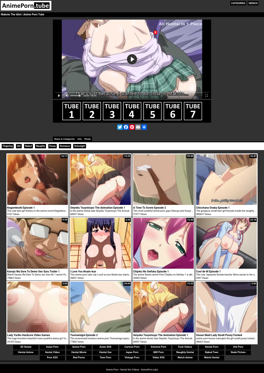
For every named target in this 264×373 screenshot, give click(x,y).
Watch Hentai (211, 357)
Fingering (8, 146)
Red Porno (79, 357)
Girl (19, 146)
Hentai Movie (78, 352)
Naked (28, 146)
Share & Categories (64, 139)
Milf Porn (158, 352)
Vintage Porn (132, 357)
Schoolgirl (79, 146)
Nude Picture (238, 352)
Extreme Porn (158, 346)
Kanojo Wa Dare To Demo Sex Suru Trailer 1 (33, 271)
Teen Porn (105, 357)
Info (80, 139)
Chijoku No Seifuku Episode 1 (151, 271)
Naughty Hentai (185, 352)
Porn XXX (52, 357)
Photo (87, 139)
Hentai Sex (105, 352)
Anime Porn (79, 346)
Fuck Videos (185, 346)
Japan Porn (132, 352)
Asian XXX (105, 346)
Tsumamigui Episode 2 (84, 335)
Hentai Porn (211, 346)
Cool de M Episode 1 (208, 271)
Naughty (40, 146)
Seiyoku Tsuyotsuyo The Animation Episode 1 (97, 207)
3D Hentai (25, 346)
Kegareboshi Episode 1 (21, 207)
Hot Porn (238, 346)
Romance (65, 146)
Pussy (52, 146)
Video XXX (158, 357)
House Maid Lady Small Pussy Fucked (219, 335)
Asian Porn (52, 346)
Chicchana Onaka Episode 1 (213, 207)
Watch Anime (185, 357)
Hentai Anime (25, 352)
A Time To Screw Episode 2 (149, 207)
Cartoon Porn (132, 346)
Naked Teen (211, 352)
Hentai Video (52, 352)
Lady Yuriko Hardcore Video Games (28, 335)
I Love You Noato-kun (83, 271)
